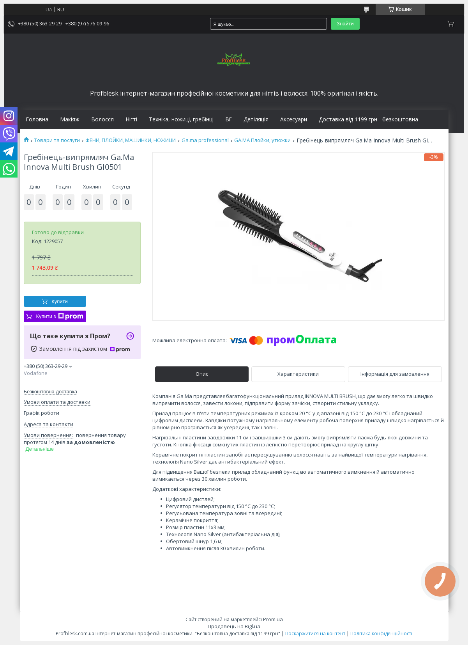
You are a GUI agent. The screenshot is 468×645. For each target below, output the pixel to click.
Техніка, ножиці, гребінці (181, 119)
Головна (37, 119)
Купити (59, 301)
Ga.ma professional (205, 140)
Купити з (59, 316)
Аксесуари (293, 119)
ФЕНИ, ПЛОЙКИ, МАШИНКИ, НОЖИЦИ (130, 140)
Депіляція (256, 119)
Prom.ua (273, 619)
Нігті (131, 119)
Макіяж (69, 119)
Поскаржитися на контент (315, 633)
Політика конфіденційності (381, 633)
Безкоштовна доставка (50, 391)
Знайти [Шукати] (345, 24)
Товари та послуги (57, 140)
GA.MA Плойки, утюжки (262, 140)
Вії (228, 119)
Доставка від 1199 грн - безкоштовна (368, 119)
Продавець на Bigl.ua (234, 626)
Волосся (102, 119)
